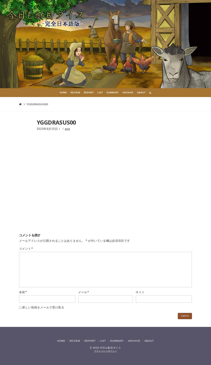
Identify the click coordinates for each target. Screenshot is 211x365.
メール (83, 292)
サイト (140, 292)
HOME (61, 340)
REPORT (90, 340)
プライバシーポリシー (105, 351)
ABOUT (149, 340)
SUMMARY (117, 340)
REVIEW (75, 340)
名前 (23, 292)
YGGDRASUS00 (37, 104)
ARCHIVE (134, 340)
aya (67, 128)
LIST (103, 340)
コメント (26, 248)
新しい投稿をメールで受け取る (43, 307)
